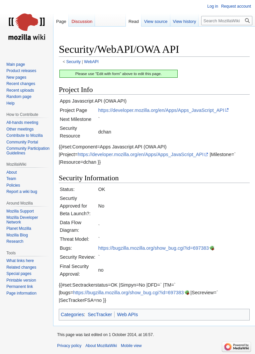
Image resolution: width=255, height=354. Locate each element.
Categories (72, 314)
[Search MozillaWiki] (226, 20)
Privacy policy (69, 345)
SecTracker (100, 314)
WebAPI (91, 61)
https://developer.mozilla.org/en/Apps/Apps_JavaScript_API (161, 110)
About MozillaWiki (101, 345)
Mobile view (131, 345)
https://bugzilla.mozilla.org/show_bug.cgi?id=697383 (153, 248)
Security (73, 61)
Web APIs (127, 314)
